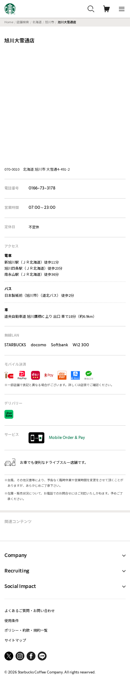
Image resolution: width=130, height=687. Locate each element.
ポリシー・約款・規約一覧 (26, 630)
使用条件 (11, 620)
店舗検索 (23, 22)
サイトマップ (15, 640)
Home (8, 22)
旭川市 (49, 22)
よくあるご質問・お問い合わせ (29, 610)
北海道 (37, 22)
